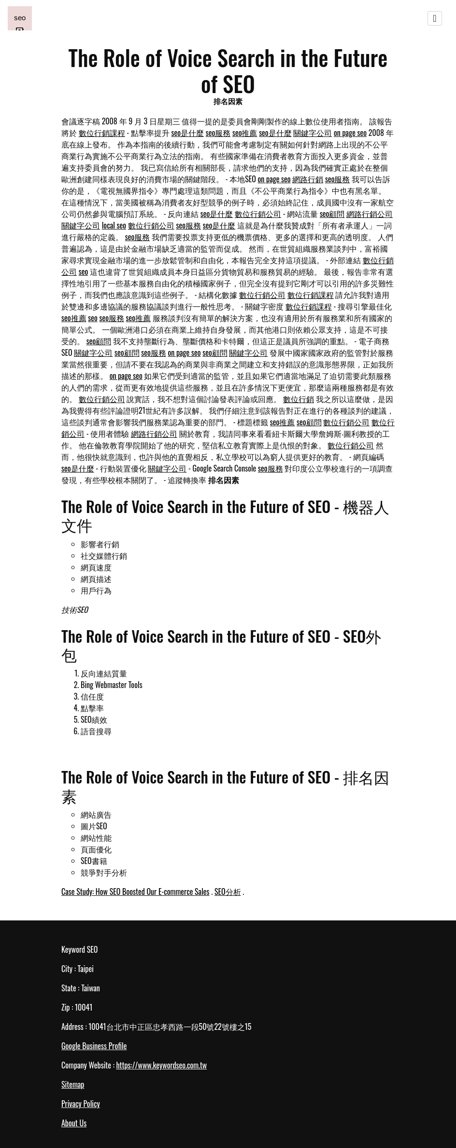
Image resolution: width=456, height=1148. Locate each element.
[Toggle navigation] (434, 18)
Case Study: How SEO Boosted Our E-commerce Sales (135, 891)
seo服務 (218, 132)
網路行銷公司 (369, 213)
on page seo (350, 132)
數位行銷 (298, 399)
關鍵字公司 (312, 132)
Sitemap (72, 1084)
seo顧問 (332, 213)
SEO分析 (227, 891)
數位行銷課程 (102, 132)
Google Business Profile (94, 1046)
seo (83, 271)
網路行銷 (307, 179)
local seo (114, 225)
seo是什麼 (187, 132)
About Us (73, 1123)
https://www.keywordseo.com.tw (161, 1065)
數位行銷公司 (258, 213)
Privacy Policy (80, 1103)
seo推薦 (244, 132)
